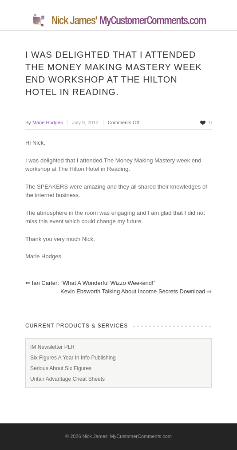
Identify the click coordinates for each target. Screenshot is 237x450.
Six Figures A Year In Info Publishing (73, 358)
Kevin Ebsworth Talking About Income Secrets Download (136, 291)
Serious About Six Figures (60, 368)
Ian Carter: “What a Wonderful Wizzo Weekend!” (90, 283)
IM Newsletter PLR (52, 347)
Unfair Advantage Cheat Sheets (67, 379)
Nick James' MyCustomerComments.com (127, 436)
